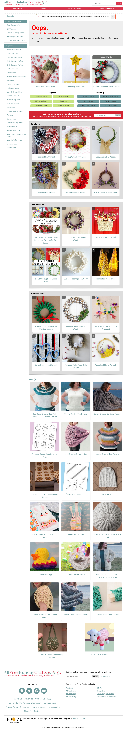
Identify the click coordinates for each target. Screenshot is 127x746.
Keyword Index (49, 703)
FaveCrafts (70, 688)
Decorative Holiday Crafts (16, 40)
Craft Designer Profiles (15, 65)
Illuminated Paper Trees (106, 279)
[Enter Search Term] (102, 3)
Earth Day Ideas (12, 69)
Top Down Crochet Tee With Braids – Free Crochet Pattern (44, 415)
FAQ (49, 699)
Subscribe (10, 16)
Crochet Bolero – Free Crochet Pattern (44, 616)
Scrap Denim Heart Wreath (46, 365)
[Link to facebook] (22, 691)
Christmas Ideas (12, 53)
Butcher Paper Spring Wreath (76, 279)
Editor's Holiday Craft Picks (16, 77)
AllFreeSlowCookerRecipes (106, 697)
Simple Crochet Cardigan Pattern (107, 414)
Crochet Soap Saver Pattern (107, 614)
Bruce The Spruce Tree (45, 87)
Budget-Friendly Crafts (110, 96)
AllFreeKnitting (71, 694)
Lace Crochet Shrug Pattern (75, 454)
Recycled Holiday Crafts (15, 33)
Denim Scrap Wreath (46, 192)
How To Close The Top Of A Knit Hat (107, 535)
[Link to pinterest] (37, 691)
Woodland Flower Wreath (105, 365)
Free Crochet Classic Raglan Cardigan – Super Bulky (107, 576)
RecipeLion (101, 691)
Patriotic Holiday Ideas (15, 111)
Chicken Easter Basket (76, 574)
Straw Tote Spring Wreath (105, 237)
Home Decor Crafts (41, 106)
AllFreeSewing (71, 697)
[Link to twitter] (29, 691)
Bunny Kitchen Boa (76, 534)
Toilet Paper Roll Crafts (15, 37)
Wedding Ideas (12, 144)
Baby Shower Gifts (13, 25)
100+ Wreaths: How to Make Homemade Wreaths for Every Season (46, 240)
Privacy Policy (75, 116)
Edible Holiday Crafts (110, 106)
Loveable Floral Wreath (75, 192)
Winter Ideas (11, 148)
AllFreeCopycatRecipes (105, 694)
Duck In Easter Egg (44, 574)
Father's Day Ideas (13, 84)
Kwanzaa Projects (13, 96)
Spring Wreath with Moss (75, 157)
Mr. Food (100, 688)
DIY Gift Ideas (88, 101)
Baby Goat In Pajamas (99, 655)
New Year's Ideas (13, 103)
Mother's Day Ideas (14, 100)
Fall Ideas (10, 80)
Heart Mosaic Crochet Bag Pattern (52, 656)
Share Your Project (32, 711)
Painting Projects (110, 101)
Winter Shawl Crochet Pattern (76, 614)
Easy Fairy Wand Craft (76, 87)
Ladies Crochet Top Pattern (107, 454)
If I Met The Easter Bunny (75, 494)
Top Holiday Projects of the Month (16, 135)
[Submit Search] (119, 3)
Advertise (29, 699)
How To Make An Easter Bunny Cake (44, 535)
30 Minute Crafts (88, 96)
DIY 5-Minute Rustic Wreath (105, 192)
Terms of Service (39, 707)
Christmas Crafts (41, 96)
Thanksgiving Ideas (14, 130)
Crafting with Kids (63, 96)
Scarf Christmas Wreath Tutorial (106, 87)
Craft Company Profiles (15, 61)
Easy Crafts (63, 101)
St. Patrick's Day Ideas (15, 123)
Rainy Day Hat (107, 494)
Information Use (86, 116)
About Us (18, 699)
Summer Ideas (12, 127)
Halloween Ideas (13, 88)
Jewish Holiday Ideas (14, 92)
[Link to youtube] (44, 691)
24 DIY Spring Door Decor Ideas (46, 280)
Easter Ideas (11, 73)
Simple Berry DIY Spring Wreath (76, 238)
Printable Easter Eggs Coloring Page (44, 455)
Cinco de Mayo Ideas (14, 57)
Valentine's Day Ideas (14, 140)
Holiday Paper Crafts (63, 106)
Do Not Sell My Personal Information (25, 703)
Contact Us (40, 699)
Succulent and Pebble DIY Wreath (76, 327)
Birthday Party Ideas (14, 50)
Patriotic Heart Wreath (46, 157)
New (32, 379)
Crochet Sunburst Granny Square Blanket (44, 495)
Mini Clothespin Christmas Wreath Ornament (46, 327)
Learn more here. (79, 719)
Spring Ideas (11, 119)
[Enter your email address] (79, 676)
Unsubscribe (54, 707)
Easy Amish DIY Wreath (106, 157)
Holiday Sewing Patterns (88, 106)
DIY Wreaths (11, 29)
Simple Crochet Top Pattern (75, 414)
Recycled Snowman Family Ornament (106, 327)
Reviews (10, 115)
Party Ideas (11, 107)
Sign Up (118, 115)
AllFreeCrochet (71, 691)
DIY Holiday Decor (41, 101)
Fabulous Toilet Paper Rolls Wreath (75, 366)
